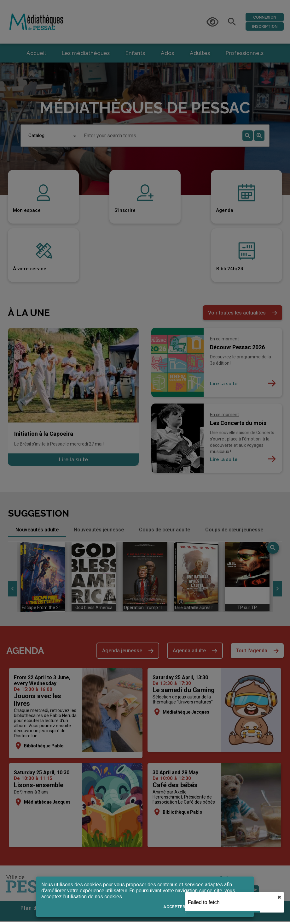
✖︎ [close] (279, 897)
